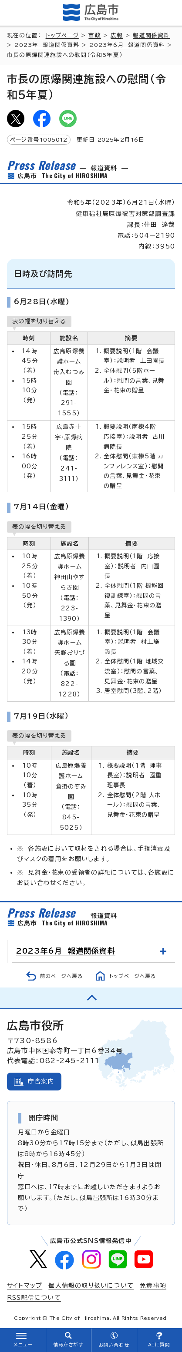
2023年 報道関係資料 (46, 45)
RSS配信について (34, 1298)
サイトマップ (24, 1285)
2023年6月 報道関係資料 (127, 45)
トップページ (62, 35)
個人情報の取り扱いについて (91, 1285)
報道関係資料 (151, 35)
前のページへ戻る (61, 976)
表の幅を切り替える (39, 321)
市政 (94, 35)
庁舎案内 (41, 1081)
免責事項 (153, 1285)
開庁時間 (43, 1117)
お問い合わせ (113, 1345)
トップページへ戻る (132, 976)
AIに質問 (159, 1344)
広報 (117, 35)
